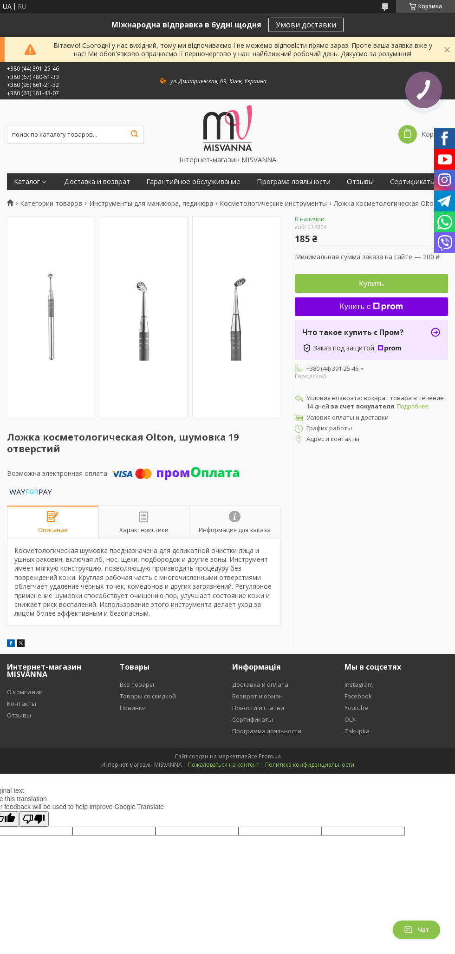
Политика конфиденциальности (309, 765)
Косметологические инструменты (273, 203)
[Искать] (134, 134)
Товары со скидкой (148, 696)
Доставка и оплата (260, 684)
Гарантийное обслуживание (193, 181)
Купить (371, 283)
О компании (25, 692)
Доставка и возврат (97, 181)
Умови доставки (306, 25)
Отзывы (360, 181)
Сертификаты (413, 181)
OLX (350, 719)
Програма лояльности (294, 181)
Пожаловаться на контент (223, 765)
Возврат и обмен (257, 696)
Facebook (358, 696)
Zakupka (357, 731)
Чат (416, 930)
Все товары (137, 684)
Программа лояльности (266, 731)
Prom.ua (270, 756)
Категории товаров (51, 203)
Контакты (21, 703)
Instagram (358, 684)
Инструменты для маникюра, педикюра (151, 203)
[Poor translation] (34, 819)
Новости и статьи (258, 708)
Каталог (27, 181)
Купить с (371, 306)
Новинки (133, 708)
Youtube (356, 708)
